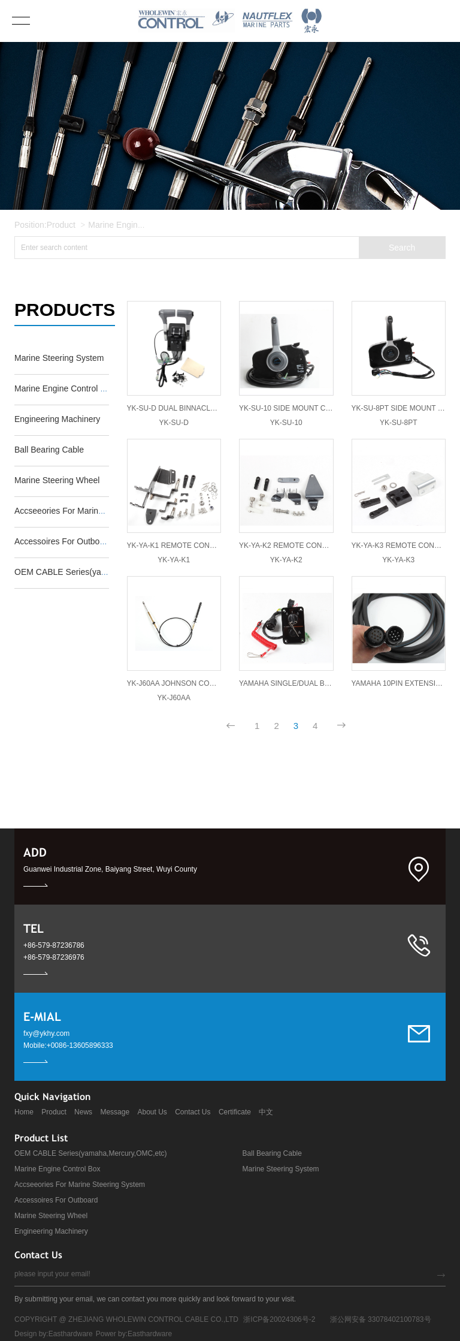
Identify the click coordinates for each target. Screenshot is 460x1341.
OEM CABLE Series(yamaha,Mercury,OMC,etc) (90, 1153)
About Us (152, 1112)
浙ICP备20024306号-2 (279, 1319)
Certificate (235, 1112)
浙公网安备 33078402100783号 (380, 1319)
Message (114, 1112)
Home (24, 1112)
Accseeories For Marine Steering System (79, 1184)
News (83, 1112)
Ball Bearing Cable (272, 1153)
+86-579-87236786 (53, 945)
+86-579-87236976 (53, 957)
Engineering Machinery (51, 1231)
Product (61, 225)
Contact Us (192, 1112)
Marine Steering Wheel (50, 1216)
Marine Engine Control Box (138, 225)
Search (402, 247)
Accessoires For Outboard (56, 1200)
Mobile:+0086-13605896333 (68, 1045)
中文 (266, 1112)
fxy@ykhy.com (46, 1033)
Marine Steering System (281, 1169)
